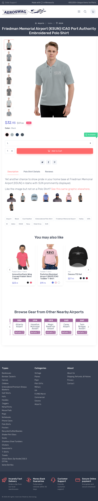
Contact (70, 383)
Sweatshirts (7, 448)
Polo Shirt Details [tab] (32, 171)
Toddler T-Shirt (45, 272)
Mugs (4, 414)
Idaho (13, 224)
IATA (88, 219)
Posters (5, 428)
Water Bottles (8, 465)
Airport (8, 219)
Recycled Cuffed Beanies (12, 431)
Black (17, 219)
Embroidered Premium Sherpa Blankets (14, 388)
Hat (69, 272)
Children (5, 383)
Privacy (70, 380)
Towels (5, 455)
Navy (28, 224)
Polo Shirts (6, 424)
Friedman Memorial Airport (66, 219)
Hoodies (5, 400)
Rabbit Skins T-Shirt (19, 272)
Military (38, 387)
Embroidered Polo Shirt (43, 219)
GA (36, 390)
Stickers (5, 445)
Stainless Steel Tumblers (12, 441)
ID (7, 224)
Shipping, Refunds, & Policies (79, 377)
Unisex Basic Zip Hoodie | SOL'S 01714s (14, 460)
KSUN (59, 23)
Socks (4, 438)
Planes (37, 377)
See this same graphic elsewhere (70, 189)
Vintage (38, 373)
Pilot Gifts (39, 383)
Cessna (38, 401)
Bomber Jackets (9, 377)
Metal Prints (7, 407)
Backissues (6, 373)
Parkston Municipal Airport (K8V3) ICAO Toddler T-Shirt (49, 276)
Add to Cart (55, 151)
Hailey (81, 219)
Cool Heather (27, 219)
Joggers (5, 403)
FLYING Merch (40, 394)
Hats (4, 396)
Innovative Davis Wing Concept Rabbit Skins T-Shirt (22, 276)
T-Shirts (5, 452)
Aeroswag (32, 497)
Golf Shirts (6, 393)
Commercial (40, 397)
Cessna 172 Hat (75, 274)
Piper (37, 380)
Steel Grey (37, 224)
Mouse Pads (7, 410)
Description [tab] (13, 171)
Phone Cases (7, 421)
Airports (39, 23)
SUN (46, 224)
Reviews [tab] (49, 171)
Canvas (5, 380)
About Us (71, 373)
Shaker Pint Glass (9, 435)
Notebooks (6, 417)
